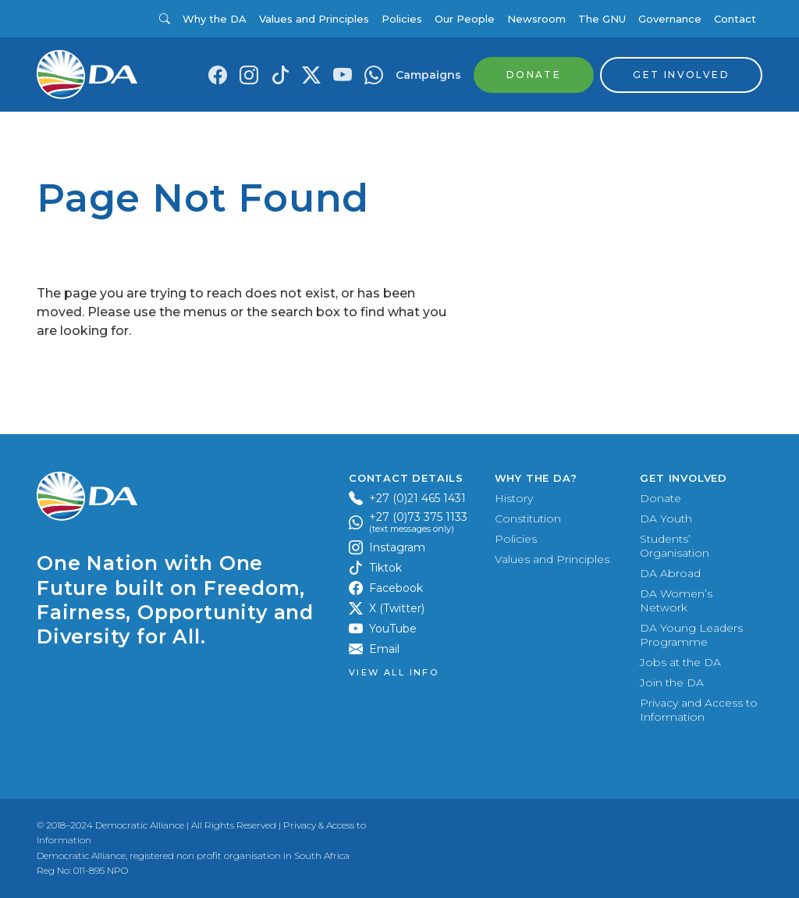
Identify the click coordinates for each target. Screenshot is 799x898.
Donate (660, 498)
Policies (402, 18)
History (514, 498)
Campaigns (428, 75)
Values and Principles (314, 18)
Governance (669, 18)
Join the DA (672, 682)
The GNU (602, 18)
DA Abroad (670, 573)
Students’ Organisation (674, 546)
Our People (465, 18)
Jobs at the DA (680, 662)
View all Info (394, 672)
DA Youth (666, 518)
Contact (735, 18)
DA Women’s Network (676, 600)
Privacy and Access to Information (699, 710)
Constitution (528, 518)
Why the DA (215, 18)
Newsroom (536, 18)
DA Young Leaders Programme (691, 635)
